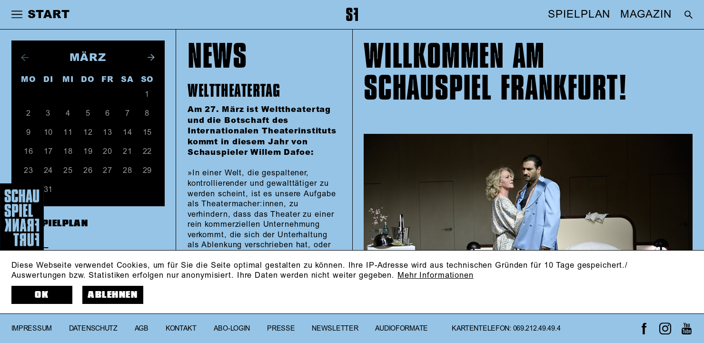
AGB (142, 328)
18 (68, 151)
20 (107, 151)
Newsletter (335, 328)
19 (88, 151)
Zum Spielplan (50, 223)
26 (88, 170)
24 (48, 170)
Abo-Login (232, 328)
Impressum (31, 328)
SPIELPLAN (579, 14)
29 (147, 170)
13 (107, 132)
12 (88, 132)
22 (147, 151)
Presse (281, 328)
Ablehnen (113, 295)
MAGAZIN (646, 14)
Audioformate (401, 328)
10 (48, 132)
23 (28, 170)
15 (147, 132)
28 (127, 170)
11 (68, 132)
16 (28, 151)
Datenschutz (93, 328)
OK (42, 295)
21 (127, 151)
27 (107, 170)
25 (68, 170)
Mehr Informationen (435, 275)
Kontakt (181, 328)
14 (127, 132)
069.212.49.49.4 (537, 328)
